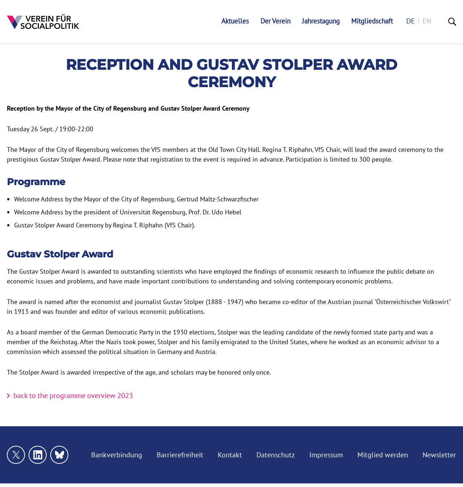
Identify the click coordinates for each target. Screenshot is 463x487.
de (410, 21)
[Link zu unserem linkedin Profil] (38, 455)
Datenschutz (275, 455)
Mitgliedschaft (372, 21)
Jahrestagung (321, 21)
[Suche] (452, 22)
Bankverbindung (116, 455)
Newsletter (439, 455)
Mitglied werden (382, 455)
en (426, 21)
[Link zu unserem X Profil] (16, 455)
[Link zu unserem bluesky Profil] (59, 455)
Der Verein (275, 21)
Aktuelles (235, 21)
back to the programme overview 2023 (73, 395)
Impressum (326, 455)
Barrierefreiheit (180, 455)
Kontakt (230, 455)
